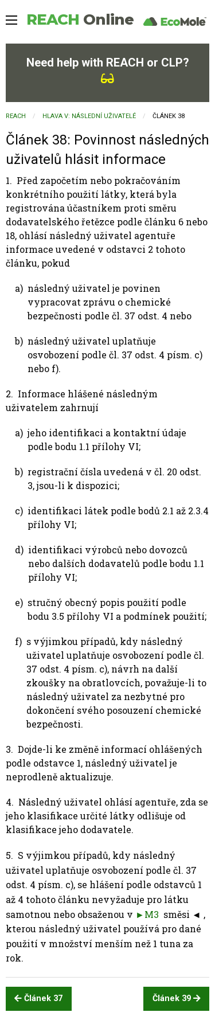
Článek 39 (177, 998)
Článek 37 (38, 998)
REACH (80, 19)
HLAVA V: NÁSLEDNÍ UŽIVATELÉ (89, 116)
